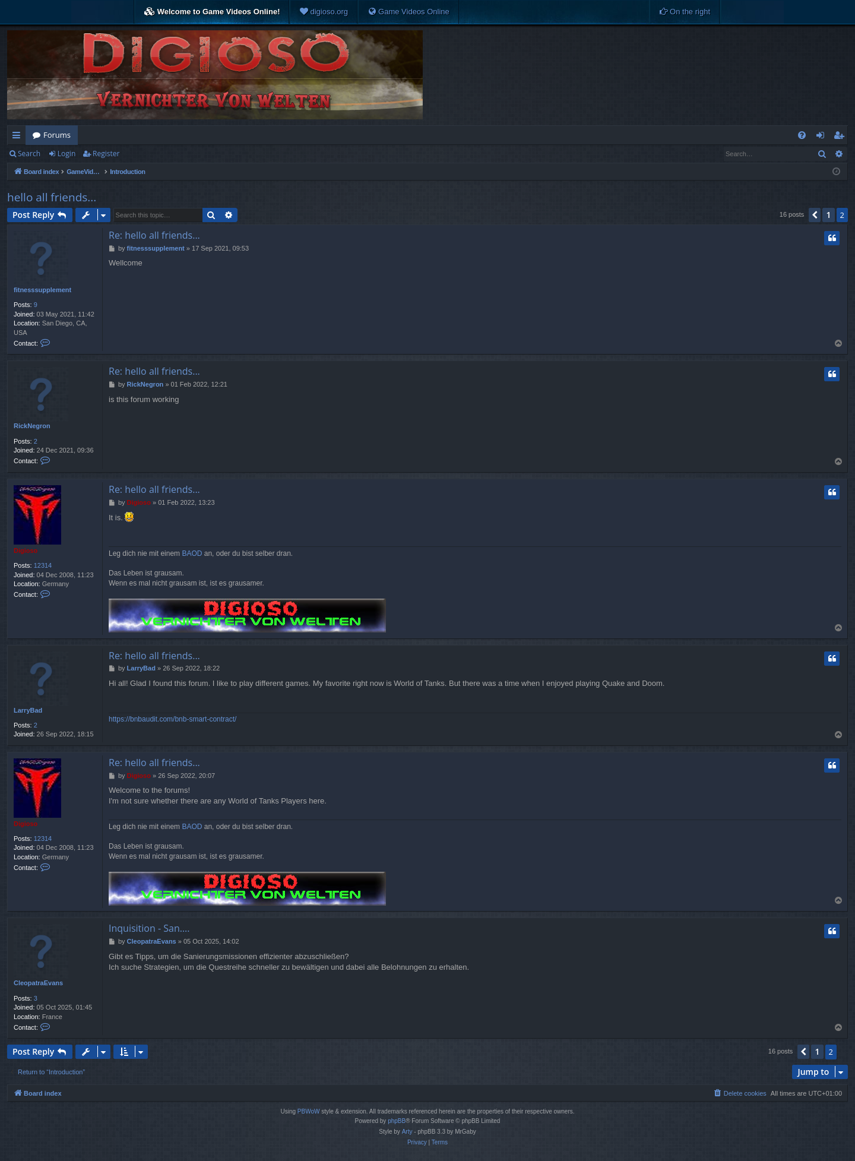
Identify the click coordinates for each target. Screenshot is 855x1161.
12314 (43, 565)
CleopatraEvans (38, 982)
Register (106, 153)
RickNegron (32, 425)
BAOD (192, 553)
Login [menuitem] (822, 137)
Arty (407, 1131)
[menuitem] (323, 12)
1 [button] (828, 214)
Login (66, 153)
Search (29, 153)
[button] (815, 215)
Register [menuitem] (841, 137)
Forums (57, 134)
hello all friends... (51, 197)
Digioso (25, 550)
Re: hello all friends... (154, 235)
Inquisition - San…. (149, 928)
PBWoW (308, 1111)
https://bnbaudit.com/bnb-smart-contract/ (172, 719)
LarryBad (28, 710)
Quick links (19, 137)
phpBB (397, 1121)
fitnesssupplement (42, 289)
